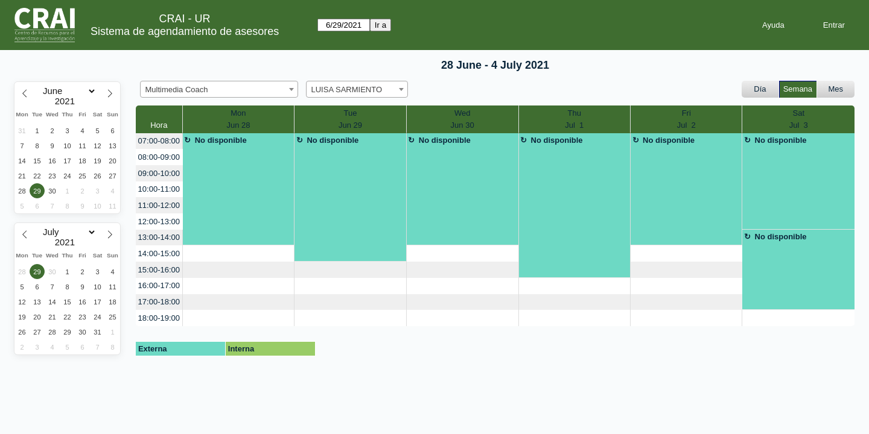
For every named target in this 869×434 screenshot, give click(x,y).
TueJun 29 (350, 119)
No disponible (221, 140)
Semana (797, 88)
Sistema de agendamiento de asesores (185, 31)
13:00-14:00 (159, 237)
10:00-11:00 (159, 188)
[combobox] (219, 89)
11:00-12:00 (159, 205)
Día (760, 88)
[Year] (68, 101)
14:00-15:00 (159, 253)
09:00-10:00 (159, 173)
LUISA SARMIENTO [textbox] (347, 89)
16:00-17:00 (159, 285)
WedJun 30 (462, 119)
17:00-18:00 (159, 301)
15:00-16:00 (159, 269)
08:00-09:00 (159, 157)
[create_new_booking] (238, 253)
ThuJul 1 (574, 119)
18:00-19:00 (159, 317)
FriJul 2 (686, 119)
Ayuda (773, 25)
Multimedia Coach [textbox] (176, 89)
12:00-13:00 (159, 221)
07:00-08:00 (159, 140)
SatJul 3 (798, 119)
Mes (836, 88)
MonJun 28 (238, 119)
